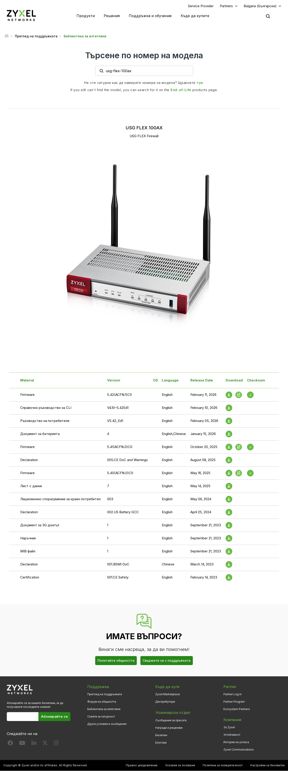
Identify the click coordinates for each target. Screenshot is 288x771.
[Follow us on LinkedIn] (34, 744)
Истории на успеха (236, 742)
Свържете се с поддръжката (167, 661)
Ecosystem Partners (236, 709)
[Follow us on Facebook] (10, 744)
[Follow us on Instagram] (56, 744)
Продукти (85, 15)
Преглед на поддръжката (104, 694)
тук (200, 83)
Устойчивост (231, 735)
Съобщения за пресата (171, 720)
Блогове (161, 742)
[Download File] (229, 408)
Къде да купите (195, 15)
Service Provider (201, 6)
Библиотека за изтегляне (104, 709)
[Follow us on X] (45, 744)
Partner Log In (232, 694)
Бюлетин (161, 735)
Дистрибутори (165, 702)
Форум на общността (101, 702)
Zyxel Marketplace (167, 694)
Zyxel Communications (238, 749)
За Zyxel (229, 727)
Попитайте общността (116, 661)
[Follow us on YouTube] (22, 744)
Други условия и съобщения (106, 724)
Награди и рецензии (168, 727)
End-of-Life (181, 90)
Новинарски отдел (172, 712)
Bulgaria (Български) (260, 6)
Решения (112, 15)
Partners (226, 6)
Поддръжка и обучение (150, 15)
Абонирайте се (54, 717)
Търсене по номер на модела (144, 56)
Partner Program (234, 702)
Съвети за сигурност (101, 716)
